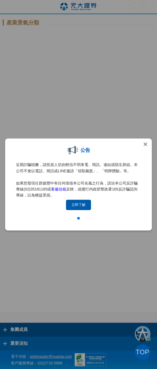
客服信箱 (58, 189)
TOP (142, 352)
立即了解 (78, 205)
